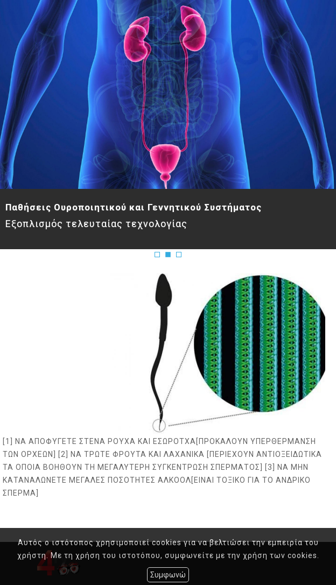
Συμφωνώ (168, 574)
